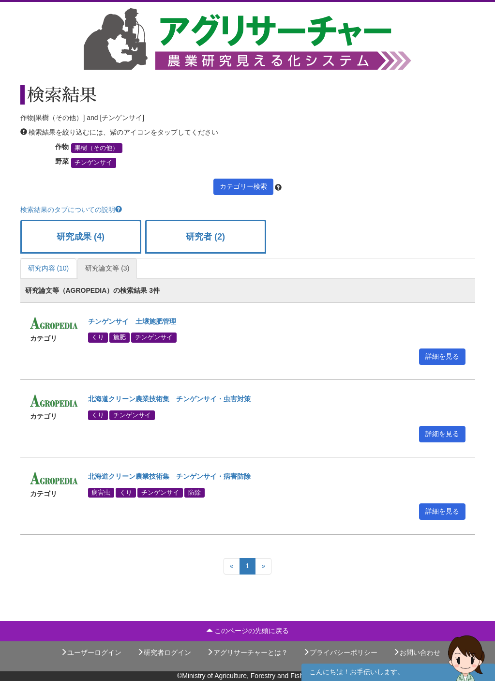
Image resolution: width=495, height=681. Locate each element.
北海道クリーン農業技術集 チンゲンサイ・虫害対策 (169, 399)
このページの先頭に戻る (247, 631)
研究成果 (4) (81, 237)
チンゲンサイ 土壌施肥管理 (132, 321)
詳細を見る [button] (442, 356)
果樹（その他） (97, 148)
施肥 (119, 337)
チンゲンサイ (93, 162)
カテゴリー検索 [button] (243, 186)
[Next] (263, 566)
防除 (194, 492)
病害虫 (100, 492)
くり (97, 337)
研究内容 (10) (48, 268)
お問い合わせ (416, 652)
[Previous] (232, 566)
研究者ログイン (164, 652)
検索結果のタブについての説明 (71, 209)
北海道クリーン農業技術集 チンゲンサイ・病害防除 (169, 476)
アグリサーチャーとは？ (247, 652)
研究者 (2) (205, 237)
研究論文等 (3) (107, 268)
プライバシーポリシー (340, 652)
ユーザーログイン (90, 652)
